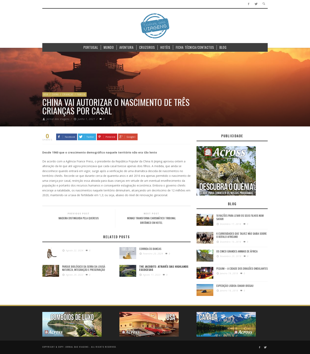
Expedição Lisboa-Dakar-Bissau (234, 285)
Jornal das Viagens (57, 119)
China (55, 94)
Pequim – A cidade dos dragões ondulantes (242, 268)
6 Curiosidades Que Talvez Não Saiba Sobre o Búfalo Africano (241, 235)
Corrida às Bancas (150, 249)
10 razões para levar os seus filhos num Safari (240, 217)
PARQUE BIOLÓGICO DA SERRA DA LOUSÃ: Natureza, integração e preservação (84, 268)
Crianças (67, 94)
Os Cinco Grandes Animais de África (237, 251)
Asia (45, 94)
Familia (81, 94)
